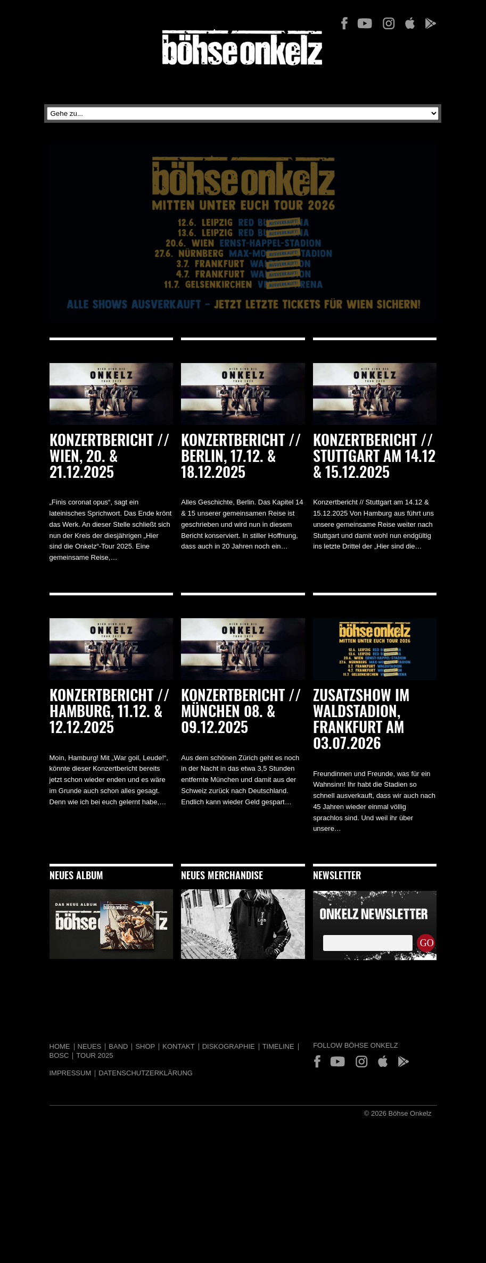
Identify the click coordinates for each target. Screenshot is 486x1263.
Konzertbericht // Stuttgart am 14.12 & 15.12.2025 (374, 457)
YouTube (365, 23)
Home (60, 1046)
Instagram (388, 23)
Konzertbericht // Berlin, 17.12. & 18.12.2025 (241, 457)
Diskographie (228, 1046)
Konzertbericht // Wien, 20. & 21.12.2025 (110, 457)
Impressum (71, 1073)
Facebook (344, 23)
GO (427, 943)
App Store (409, 23)
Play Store (430, 23)
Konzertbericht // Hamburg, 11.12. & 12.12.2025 (110, 712)
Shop (145, 1046)
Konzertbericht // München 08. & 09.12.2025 (241, 712)
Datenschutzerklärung (145, 1073)
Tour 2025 (94, 1055)
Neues (90, 1046)
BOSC (59, 1055)
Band (118, 1046)
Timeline (278, 1046)
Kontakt (178, 1046)
